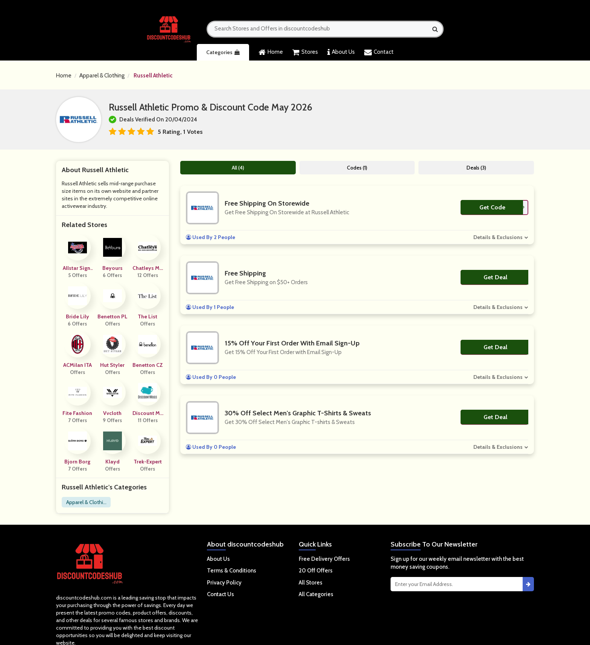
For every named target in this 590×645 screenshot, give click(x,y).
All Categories (316, 594)
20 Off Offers (316, 570)
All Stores (310, 582)
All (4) (238, 167)
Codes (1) (357, 167)
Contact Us (220, 594)
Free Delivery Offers (324, 559)
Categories (223, 52)
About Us (341, 52)
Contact (379, 52)
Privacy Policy (224, 582)
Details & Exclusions (498, 237)
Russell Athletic (153, 75)
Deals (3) (476, 167)
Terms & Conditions (231, 570)
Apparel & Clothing (102, 75)
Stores (305, 52)
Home (271, 52)
